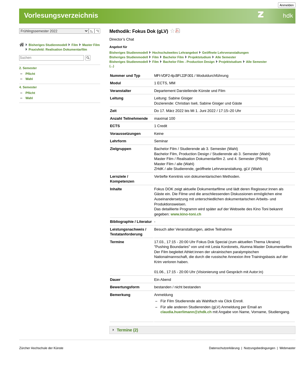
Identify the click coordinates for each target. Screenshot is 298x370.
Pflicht (30, 73)
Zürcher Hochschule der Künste (41, 348)
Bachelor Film (173, 57)
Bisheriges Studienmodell (48, 45)
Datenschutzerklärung (224, 348)
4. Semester (28, 87)
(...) (111, 66)
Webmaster (287, 348)
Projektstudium (199, 57)
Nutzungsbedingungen (259, 348)
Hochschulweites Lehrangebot (175, 52)
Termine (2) (127, 330)
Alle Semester (225, 57)
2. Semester (28, 68)
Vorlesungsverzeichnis (61, 15)
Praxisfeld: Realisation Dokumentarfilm (58, 49)
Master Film (91, 45)
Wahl (29, 79)
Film (75, 45)
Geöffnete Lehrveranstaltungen (225, 52)
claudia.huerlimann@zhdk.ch (186, 312)
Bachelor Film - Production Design (188, 61)
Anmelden (287, 5)
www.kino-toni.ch (186, 214)
